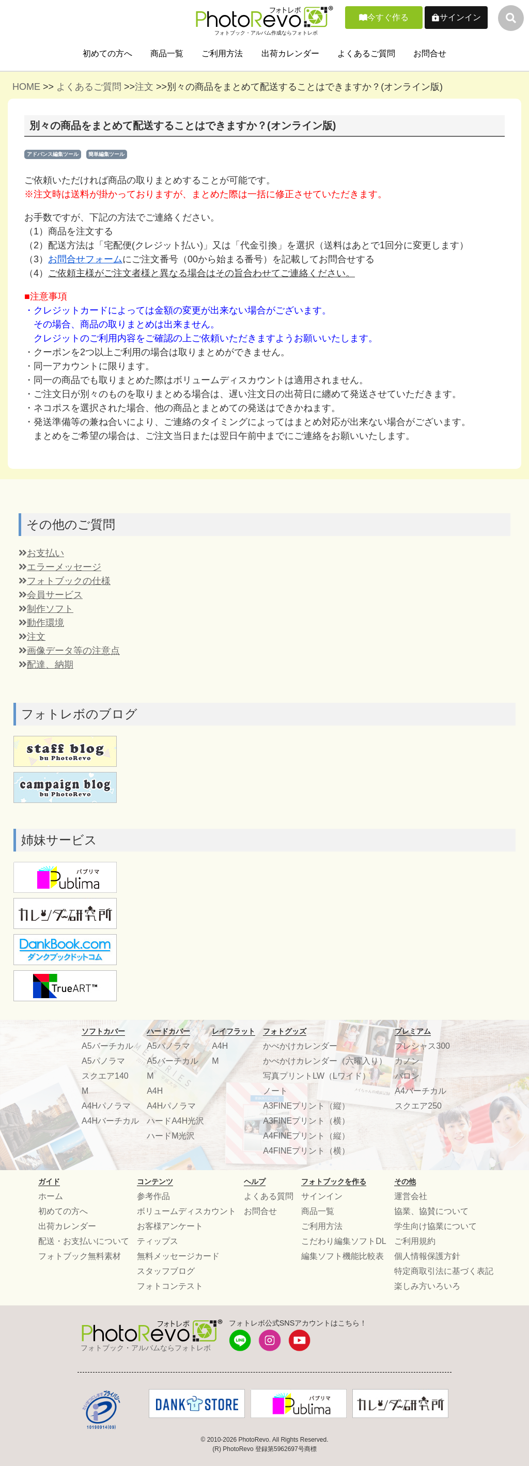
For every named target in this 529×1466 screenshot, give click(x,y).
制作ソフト (46, 609)
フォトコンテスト (170, 1286)
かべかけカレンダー (300, 1046)
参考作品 (153, 1196)
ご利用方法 (222, 53)
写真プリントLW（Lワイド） (316, 1075)
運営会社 (410, 1196)
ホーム (50, 1196)
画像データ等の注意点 (69, 650)
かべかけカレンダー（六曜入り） (325, 1061)
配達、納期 (46, 664)
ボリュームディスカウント (186, 1211)
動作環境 (41, 623)
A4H (155, 1090)
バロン (407, 1075)
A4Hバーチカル (110, 1120)
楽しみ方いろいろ (427, 1286)
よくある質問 (268, 1196)
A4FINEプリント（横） (306, 1150)
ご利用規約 (414, 1241)
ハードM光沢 (171, 1135)
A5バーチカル (107, 1046)
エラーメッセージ (60, 567)
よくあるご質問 (366, 53)
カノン (407, 1061)
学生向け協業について (435, 1226)
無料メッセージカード (178, 1256)
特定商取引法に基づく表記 (443, 1271)
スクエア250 (418, 1105)
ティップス (157, 1241)
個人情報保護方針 (427, 1256)
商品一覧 (166, 53)
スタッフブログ (166, 1271)
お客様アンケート (170, 1226)
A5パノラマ (103, 1061)
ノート (275, 1090)
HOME (26, 87)
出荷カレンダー (290, 53)
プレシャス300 (422, 1046)
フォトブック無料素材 (79, 1256)
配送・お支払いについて (83, 1241)
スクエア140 (105, 1075)
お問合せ (429, 53)
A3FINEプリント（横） (306, 1120)
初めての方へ (107, 53)
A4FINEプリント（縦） (306, 1135)
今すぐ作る (388, 17)
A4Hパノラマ (106, 1105)
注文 (144, 87)
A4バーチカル (420, 1090)
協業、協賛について (431, 1211)
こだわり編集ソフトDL (343, 1241)
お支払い (41, 553)
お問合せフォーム (85, 259)
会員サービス (51, 595)
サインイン (460, 17)
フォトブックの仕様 (65, 581)
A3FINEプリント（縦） (306, 1105)
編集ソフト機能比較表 (342, 1256)
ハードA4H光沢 (175, 1120)
